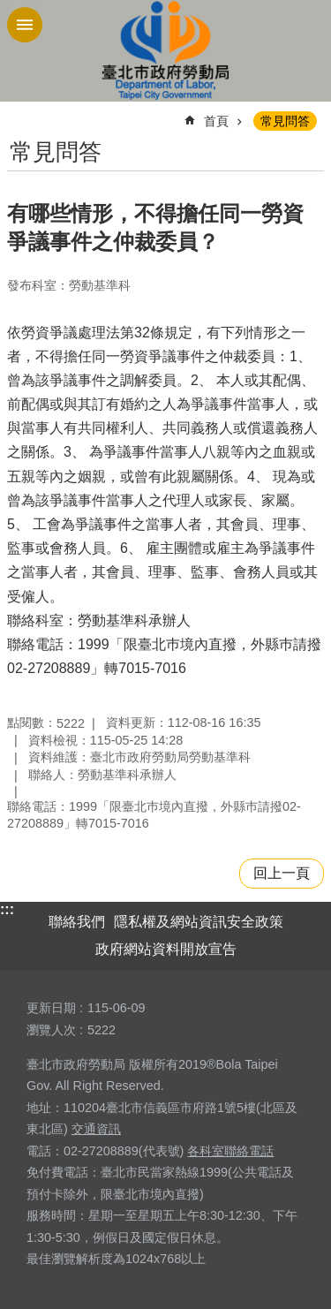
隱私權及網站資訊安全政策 (198, 921)
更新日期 (51, 1008)
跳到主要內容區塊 (9, 9)
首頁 (216, 121)
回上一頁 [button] (281, 873)
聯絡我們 (77, 921)
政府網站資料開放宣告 (166, 949)
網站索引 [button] (24, 24)
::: (7, 909)
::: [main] (18, 113)
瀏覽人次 (51, 1030)
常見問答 (285, 121)
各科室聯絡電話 (230, 1151)
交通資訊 (96, 1129)
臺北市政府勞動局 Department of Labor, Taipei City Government (166, 51)
